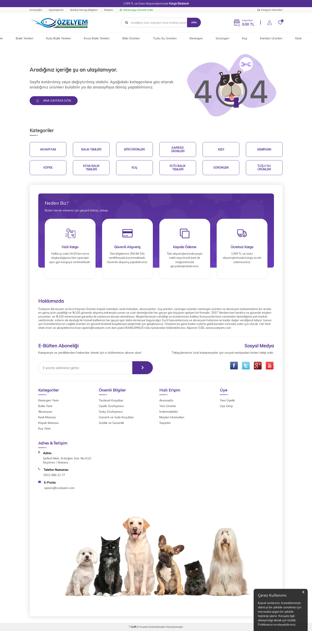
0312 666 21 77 (54, 475)
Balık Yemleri (24, 38)
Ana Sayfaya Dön (53, 100)
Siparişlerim (56, 9)
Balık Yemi (45, 406)
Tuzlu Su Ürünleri (165, 38)
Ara (194, 22)
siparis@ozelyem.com (59, 488)
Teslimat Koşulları (111, 400)
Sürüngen (222, 38)
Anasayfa (36, 9)
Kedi (298, 38)
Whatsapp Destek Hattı (136, 9)
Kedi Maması (47, 417)
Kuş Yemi (44, 428)
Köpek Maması (48, 423)
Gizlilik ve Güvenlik (111, 423)
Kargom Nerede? (270, 9)
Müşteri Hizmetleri (171, 417)
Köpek (48, 167)
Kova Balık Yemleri (96, 38)
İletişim (108, 9)
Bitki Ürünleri (131, 38)
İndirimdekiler (168, 412)
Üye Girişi (226, 406)
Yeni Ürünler (167, 406)
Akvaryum (48, 149)
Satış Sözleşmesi (111, 412)
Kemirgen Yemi (48, 400)
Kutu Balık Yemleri (58, 38)
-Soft (133, 626)
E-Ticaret (142, 626)
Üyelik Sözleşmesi (111, 406)
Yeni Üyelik (227, 400)
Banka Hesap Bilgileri (84, 9)
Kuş (244, 38)
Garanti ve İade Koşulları (116, 417)
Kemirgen (196, 38)
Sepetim (165, 423)
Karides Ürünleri (271, 38)
